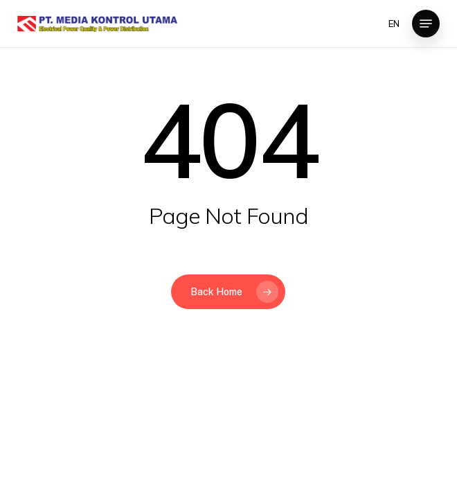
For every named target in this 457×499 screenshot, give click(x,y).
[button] (426, 23)
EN (394, 23)
